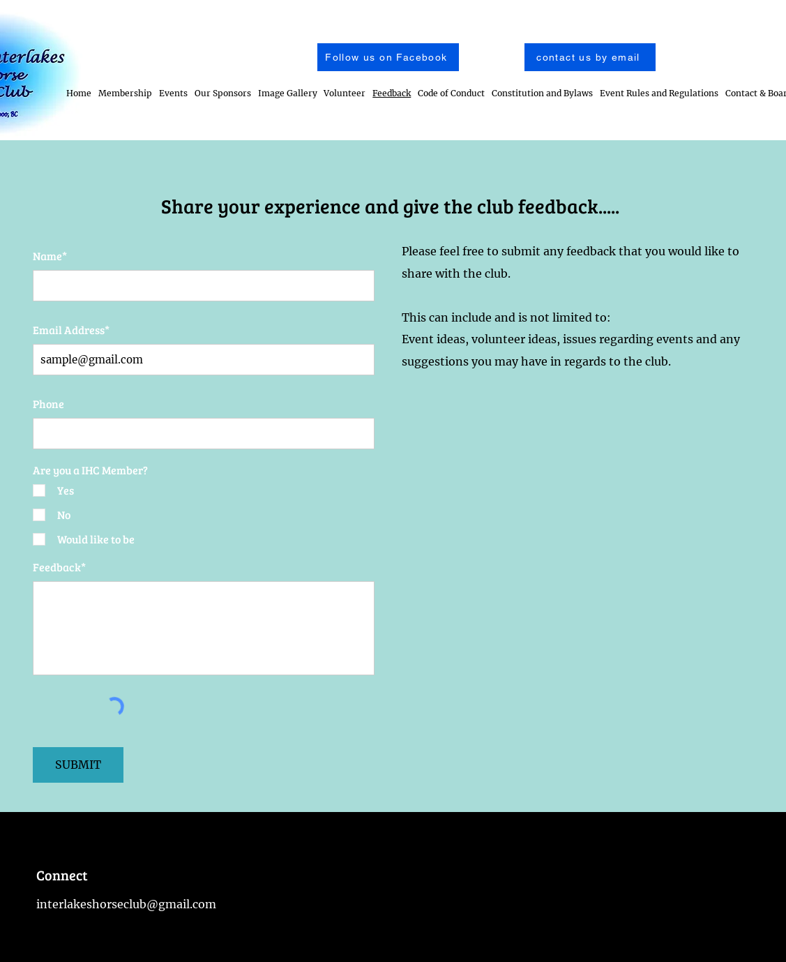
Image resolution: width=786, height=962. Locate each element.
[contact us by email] (590, 57)
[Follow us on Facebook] (388, 57)
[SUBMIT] (78, 765)
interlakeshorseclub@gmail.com (126, 904)
